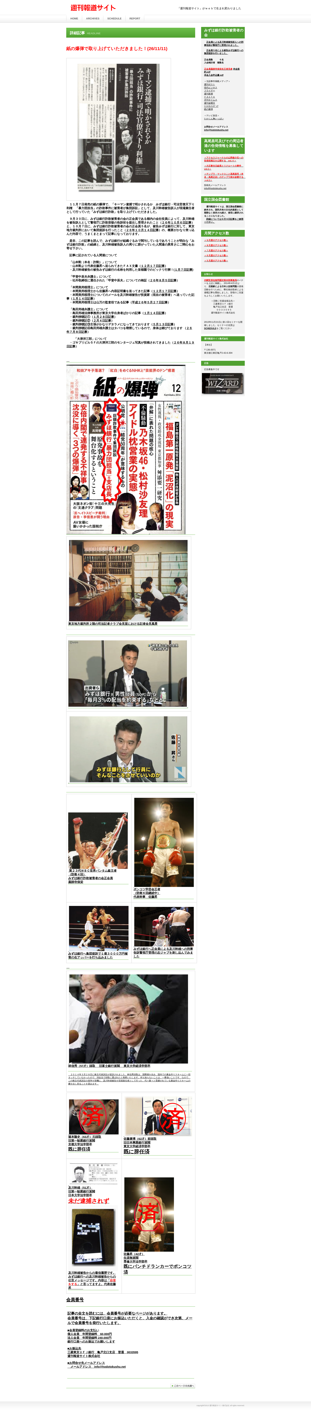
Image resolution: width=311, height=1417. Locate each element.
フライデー (209, 90)
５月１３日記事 (163, 324)
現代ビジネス (210, 87)
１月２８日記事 (103, 316)
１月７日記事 (183, 269)
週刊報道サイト (108, 8)
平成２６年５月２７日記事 (150, 302)
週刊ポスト (209, 84)
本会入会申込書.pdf (214, 75)
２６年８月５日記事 (163, 280)
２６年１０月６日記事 (176, 222)
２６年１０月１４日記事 (142, 230)
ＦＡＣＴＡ (209, 97)
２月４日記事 (102, 320)
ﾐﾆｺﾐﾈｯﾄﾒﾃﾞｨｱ (211, 106)
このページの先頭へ (182, 1386)
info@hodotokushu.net (110, 1366)
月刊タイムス (210, 100)
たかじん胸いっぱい (214, 118)
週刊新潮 (208, 93)
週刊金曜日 (209, 103)
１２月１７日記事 (153, 266)
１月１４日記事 (82, 298)
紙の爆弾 (208, 109)
